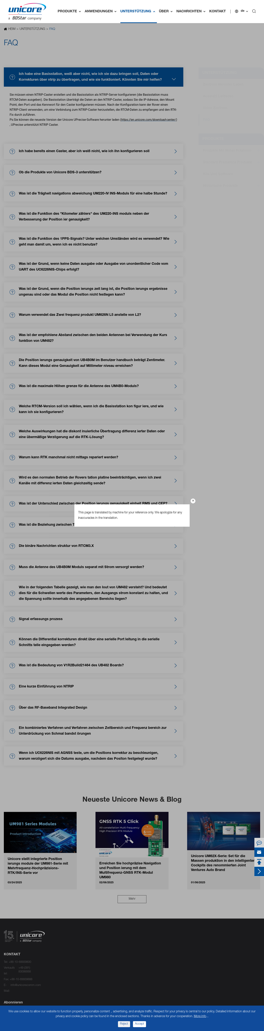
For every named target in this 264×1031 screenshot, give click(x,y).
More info (200, 1016)
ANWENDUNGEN (101, 11)
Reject (124, 1024)
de (242, 11)
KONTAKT (217, 11)
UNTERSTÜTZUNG (138, 11)
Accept (139, 1024)
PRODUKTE (70, 11)
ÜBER (166, 11)
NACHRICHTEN (191, 11)
